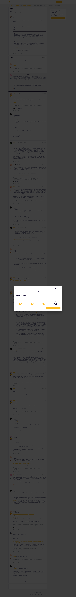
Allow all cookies (53, 308)
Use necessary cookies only (23, 308)
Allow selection (38, 308)
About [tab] (54, 291)
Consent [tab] (22, 291)
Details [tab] (38, 291)
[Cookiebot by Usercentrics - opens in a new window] (56, 288)
